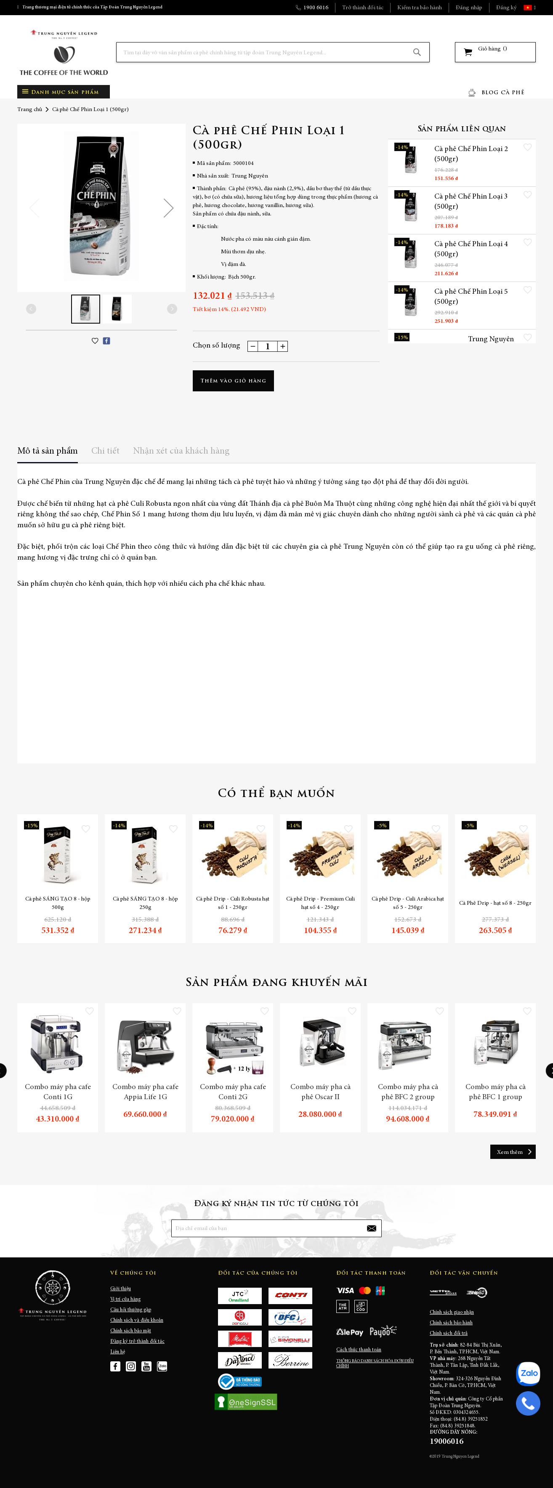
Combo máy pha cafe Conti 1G (58, 1092)
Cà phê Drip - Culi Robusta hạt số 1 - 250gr (232, 903)
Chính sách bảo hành (451, 1323)
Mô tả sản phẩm (47, 451)
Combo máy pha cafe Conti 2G (233, 1092)
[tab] (47, 454)
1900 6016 (315, 8)
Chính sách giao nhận (452, 1312)
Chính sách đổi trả (449, 1333)
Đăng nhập (469, 8)
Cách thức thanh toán (358, 1349)
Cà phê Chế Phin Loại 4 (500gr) (471, 249)
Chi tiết (105, 451)
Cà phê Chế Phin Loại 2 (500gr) (471, 154)
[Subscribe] (371, 1228)
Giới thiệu (120, 1288)
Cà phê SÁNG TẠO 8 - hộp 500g (57, 903)
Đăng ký (506, 8)
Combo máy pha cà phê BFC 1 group (495, 1092)
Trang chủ (29, 110)
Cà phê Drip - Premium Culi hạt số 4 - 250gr (320, 903)
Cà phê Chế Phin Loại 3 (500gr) (471, 202)
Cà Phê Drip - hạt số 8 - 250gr (495, 903)
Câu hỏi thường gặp (130, 1310)
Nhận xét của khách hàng (181, 451)
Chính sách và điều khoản (136, 1320)
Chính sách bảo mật (130, 1331)
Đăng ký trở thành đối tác (137, 1341)
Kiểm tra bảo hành (419, 8)
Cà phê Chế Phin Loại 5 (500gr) (471, 297)
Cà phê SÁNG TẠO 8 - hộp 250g (145, 903)
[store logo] (63, 52)
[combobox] (273, 52)
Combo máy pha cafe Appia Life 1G (145, 1092)
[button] (534, 7)
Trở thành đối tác (362, 8)
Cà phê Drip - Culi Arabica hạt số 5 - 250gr (408, 903)
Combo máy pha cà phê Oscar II (320, 1092)
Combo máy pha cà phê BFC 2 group (408, 1092)
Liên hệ (117, 1352)
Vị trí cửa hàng (125, 1299)
